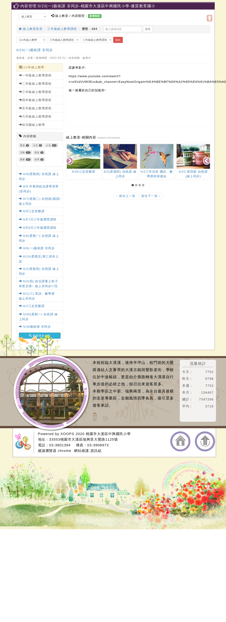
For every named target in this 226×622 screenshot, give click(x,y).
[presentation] (70, 161)
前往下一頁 (151, 196)
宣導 (37, 159)
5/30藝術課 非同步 (35, 326)
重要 (22, 159)
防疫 (37, 152)
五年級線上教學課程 (35, 108)
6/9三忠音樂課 (32, 211)
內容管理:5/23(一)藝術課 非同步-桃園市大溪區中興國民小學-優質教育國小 (87, 6)
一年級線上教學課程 (35, 75)
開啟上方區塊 (209, 18)
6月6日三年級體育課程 (38, 227)
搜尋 (147, 29)
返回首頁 (180, 441)
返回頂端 (205, 441)
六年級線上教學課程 (35, 116)
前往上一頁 (125, 196)
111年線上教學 (31, 67)
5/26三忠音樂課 (83, 171)
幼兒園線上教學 (32, 124)
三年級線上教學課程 (62, 28)
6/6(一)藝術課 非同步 (37, 248)
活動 (22, 152)
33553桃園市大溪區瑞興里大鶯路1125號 (83, 439)
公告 (48, 145)
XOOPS (67, 434)
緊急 (22, 145)
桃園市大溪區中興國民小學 (108, 434)
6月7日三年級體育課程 (38, 219)
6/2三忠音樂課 (32, 306)
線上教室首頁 (31, 28)
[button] (133, 185)
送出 (118, 39)
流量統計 (198, 363)
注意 (35, 145)
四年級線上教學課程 (35, 100)
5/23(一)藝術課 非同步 (34, 50)
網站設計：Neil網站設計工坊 (24, 442)
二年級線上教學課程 (35, 83)
